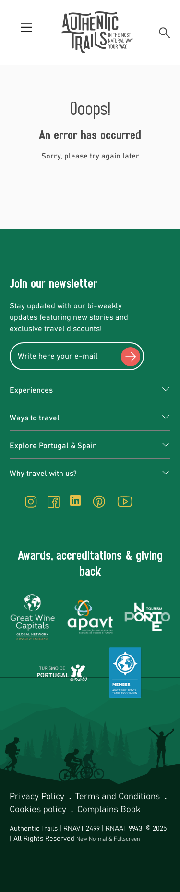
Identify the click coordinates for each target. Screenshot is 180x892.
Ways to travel (35, 418)
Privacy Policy (38, 796)
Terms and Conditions (118, 796)
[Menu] (26, 33)
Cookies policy (39, 809)
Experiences (31, 390)
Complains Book (109, 809)
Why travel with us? (43, 473)
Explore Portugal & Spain (53, 446)
